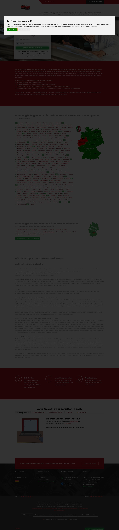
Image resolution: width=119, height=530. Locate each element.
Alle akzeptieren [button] (12, 29)
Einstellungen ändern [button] (24, 29)
